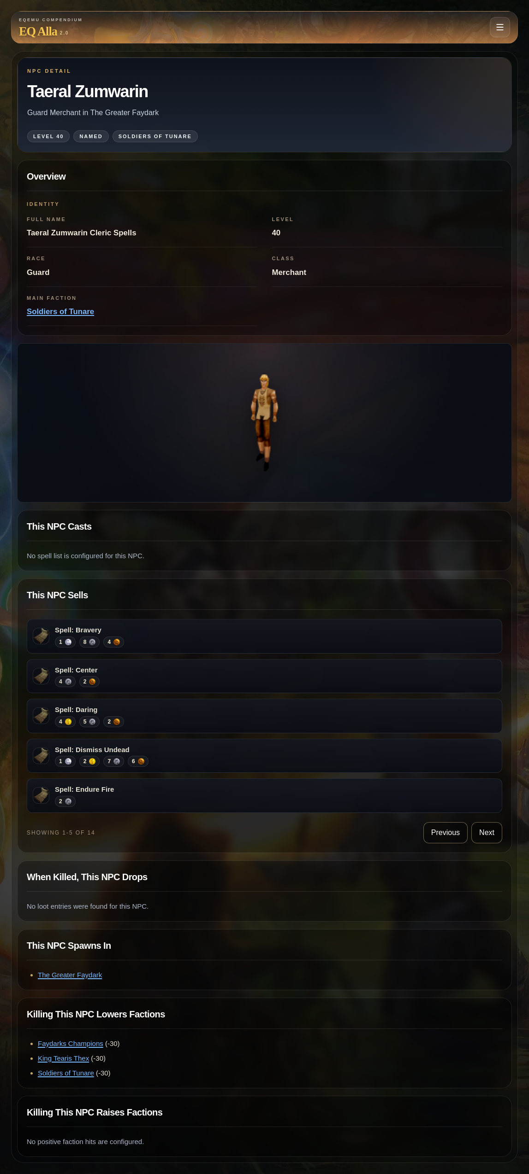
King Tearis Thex (63, 1058)
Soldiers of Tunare (60, 311)
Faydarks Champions (70, 1043)
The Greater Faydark (70, 975)
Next (486, 832)
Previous (445, 832)
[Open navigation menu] (500, 27)
